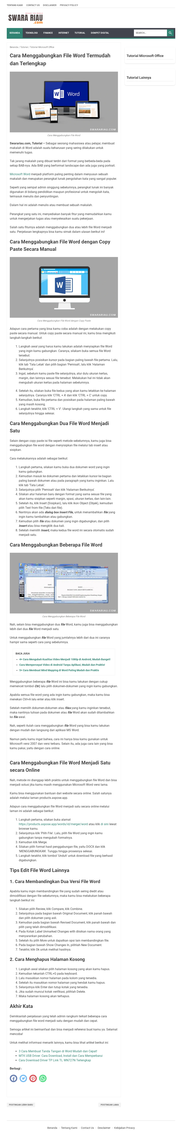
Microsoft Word (20, 174)
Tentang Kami (15, 5)
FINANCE (48, 33)
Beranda (15, 33)
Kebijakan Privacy (124, 1127)
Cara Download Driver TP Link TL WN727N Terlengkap (55, 1060)
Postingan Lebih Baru (21, 1105)
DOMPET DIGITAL (100, 33)
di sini (105, 824)
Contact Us (33, 5)
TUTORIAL (80, 33)
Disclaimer (50, 5)
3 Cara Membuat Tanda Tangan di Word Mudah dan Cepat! (58, 1051)
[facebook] (13, 1078)
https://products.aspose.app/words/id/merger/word (53, 824)
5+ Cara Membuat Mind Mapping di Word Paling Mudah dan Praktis (59, 670)
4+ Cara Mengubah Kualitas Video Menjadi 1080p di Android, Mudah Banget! (64, 659)
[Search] (150, 33)
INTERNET (63, 33)
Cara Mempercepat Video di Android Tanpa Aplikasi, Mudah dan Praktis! (62, 664)
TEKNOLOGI (32, 33)
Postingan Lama (110, 1105)
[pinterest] (33, 1078)
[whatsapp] (43, 1078)
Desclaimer (104, 1127)
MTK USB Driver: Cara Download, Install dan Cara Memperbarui (61, 1056)
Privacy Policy (69, 5)
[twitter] (23, 1078)
